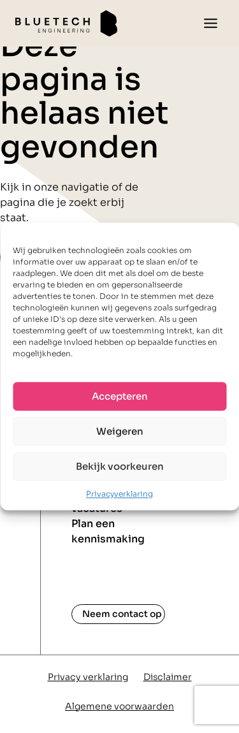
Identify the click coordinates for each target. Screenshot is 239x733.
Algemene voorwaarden (119, 706)
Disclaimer (167, 677)
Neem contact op (122, 614)
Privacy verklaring (88, 677)
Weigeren (119, 431)
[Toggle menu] (211, 23)
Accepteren (120, 396)
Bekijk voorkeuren (120, 466)
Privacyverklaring (119, 493)
